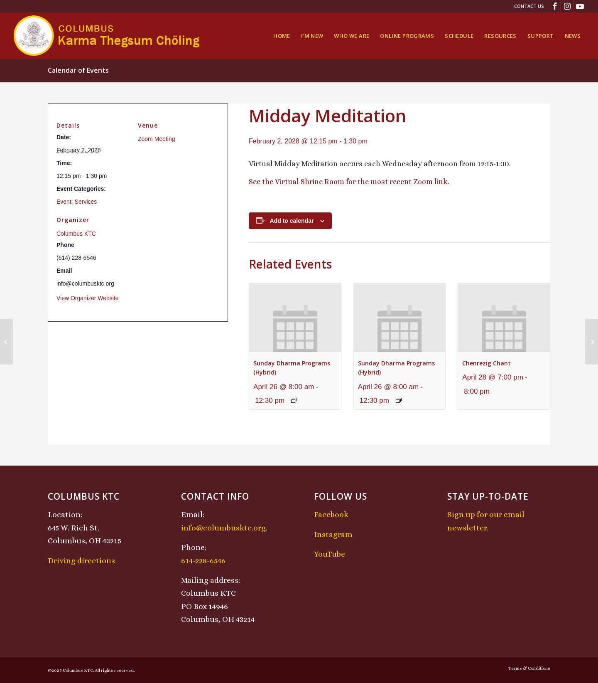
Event (63, 201)
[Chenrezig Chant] (6, 342)
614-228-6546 (203, 560)
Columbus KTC (76, 233)
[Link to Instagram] (567, 6)
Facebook (331, 514)
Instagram (333, 534)
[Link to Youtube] (579, 6)
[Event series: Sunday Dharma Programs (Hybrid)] (294, 400)
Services (86, 201)
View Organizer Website (87, 298)
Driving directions (81, 560)
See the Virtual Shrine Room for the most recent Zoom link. (349, 182)
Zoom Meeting (156, 139)
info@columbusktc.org (223, 527)
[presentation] (295, 317)
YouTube (329, 554)
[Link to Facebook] (555, 6)
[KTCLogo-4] (107, 36)
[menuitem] (527, 6)
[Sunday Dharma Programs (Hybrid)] (591, 342)
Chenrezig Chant (486, 363)
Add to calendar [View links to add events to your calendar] (292, 220)
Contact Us (529, 6)
